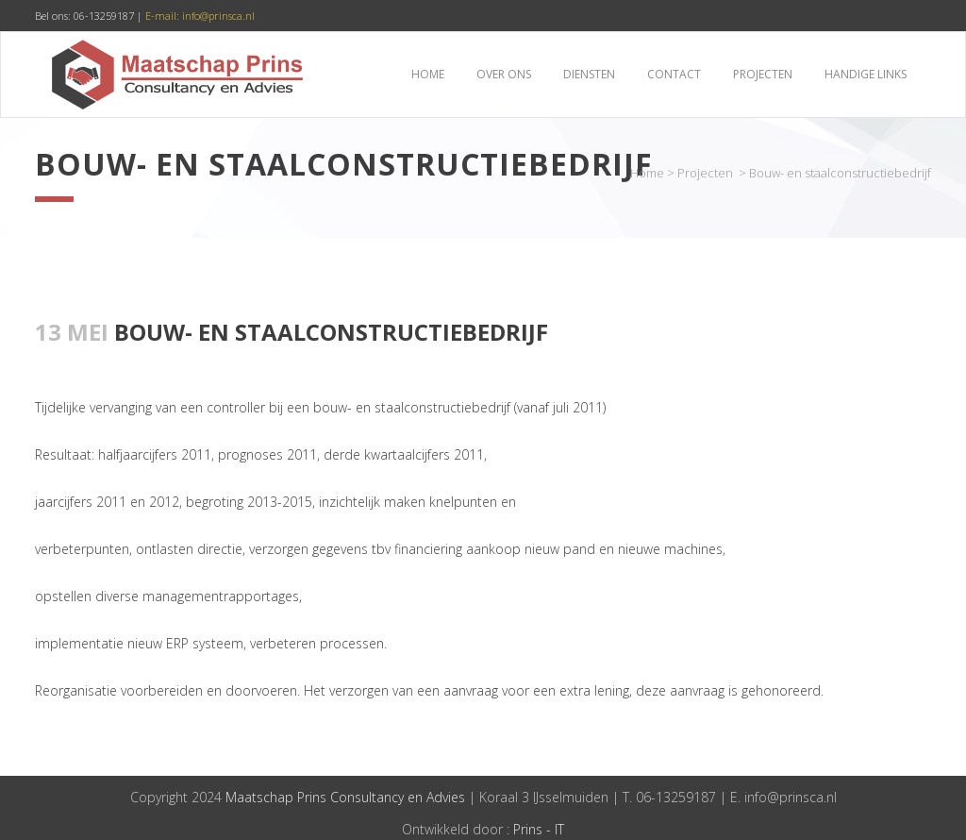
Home (647, 172)
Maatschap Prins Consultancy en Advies (345, 797)
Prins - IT (538, 829)
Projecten (705, 172)
